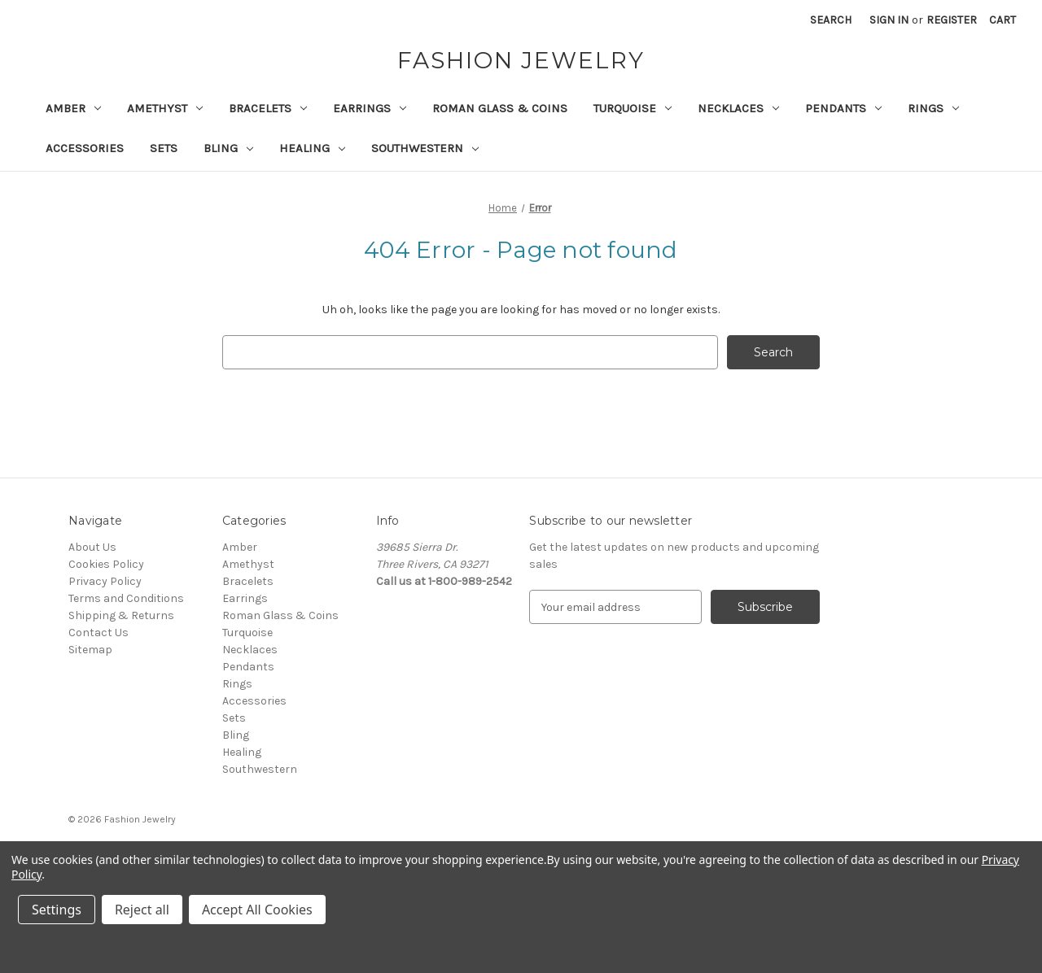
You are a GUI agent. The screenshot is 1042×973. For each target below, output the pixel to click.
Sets (163, 148)
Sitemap (90, 650)
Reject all (142, 909)
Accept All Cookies (257, 909)
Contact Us (98, 632)
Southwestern (425, 148)
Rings (933, 108)
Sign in (888, 20)
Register (951, 20)
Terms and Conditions (126, 598)
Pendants (843, 108)
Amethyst (165, 108)
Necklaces (738, 108)
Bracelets (268, 108)
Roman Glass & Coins (499, 108)
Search (831, 20)
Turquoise (632, 108)
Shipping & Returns (121, 615)
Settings (56, 909)
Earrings (369, 108)
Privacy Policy (105, 581)
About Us (92, 547)
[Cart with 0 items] (1002, 20)
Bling (228, 148)
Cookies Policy (106, 564)
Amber (73, 108)
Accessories (85, 148)
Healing (312, 148)
